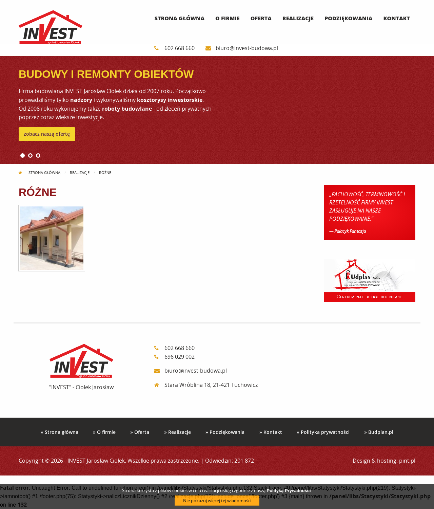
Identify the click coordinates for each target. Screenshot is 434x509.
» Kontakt (270, 432)
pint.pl (407, 460)
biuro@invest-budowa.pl (241, 48)
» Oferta (139, 432)
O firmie (227, 18)
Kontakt (396, 18)
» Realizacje (177, 432)
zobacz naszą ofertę (47, 134)
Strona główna (179, 18)
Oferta (261, 18)
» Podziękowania (224, 432)
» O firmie (104, 432)
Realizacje (298, 18)
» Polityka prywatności (323, 432)
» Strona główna (59, 432)
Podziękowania (348, 18)
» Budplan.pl (378, 432)
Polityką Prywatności (289, 491)
